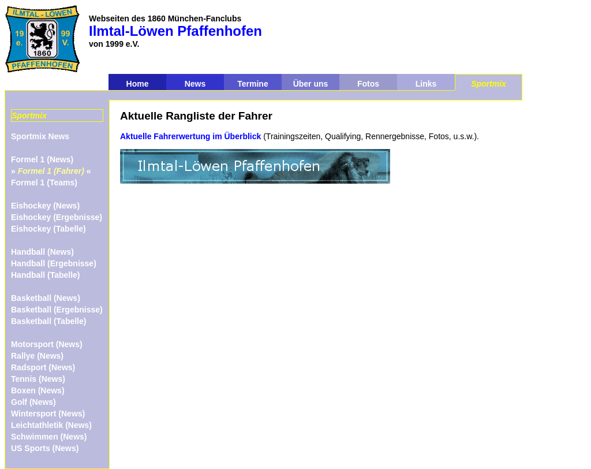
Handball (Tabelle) (45, 275)
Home (137, 83)
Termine (252, 83)
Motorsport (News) (47, 344)
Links (426, 83)
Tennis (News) (38, 379)
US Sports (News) (44, 448)
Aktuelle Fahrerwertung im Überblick (190, 136)
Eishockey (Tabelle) (48, 228)
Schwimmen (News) (49, 436)
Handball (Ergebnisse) (53, 263)
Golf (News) (33, 402)
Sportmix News (40, 136)
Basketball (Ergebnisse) (57, 309)
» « (51, 171)
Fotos (368, 83)
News (195, 83)
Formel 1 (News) (42, 159)
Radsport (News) (43, 367)
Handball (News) (42, 251)
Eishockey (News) (45, 205)
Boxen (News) (38, 390)
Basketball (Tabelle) (48, 321)
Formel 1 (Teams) (44, 182)
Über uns (310, 83)
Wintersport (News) (48, 413)
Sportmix (488, 83)
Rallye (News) (37, 355)
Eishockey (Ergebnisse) (56, 217)
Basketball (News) (45, 298)
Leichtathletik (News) (51, 425)
